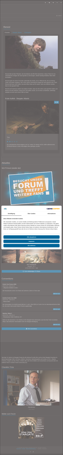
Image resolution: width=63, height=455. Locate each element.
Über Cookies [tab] (31, 213)
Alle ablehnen (31, 245)
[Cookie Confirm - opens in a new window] (53, 208)
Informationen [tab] (52, 213)
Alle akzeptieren (31, 237)
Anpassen (31, 241)
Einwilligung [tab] (11, 213)
